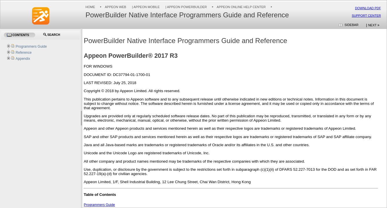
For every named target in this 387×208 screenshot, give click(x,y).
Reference (23, 53)
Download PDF (368, 8)
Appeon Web (115, 7)
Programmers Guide (99, 205)
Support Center (366, 15)
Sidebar (351, 25)
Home (90, 7)
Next (372, 25)
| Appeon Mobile (145, 7)
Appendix (23, 59)
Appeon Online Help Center (241, 7)
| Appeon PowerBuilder (186, 7)
